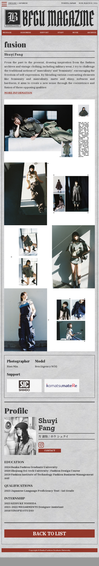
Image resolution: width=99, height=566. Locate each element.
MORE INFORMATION (18, 92)
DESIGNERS (25, 32)
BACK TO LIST (49, 533)
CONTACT (49, 450)
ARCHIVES (91, 32)
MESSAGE (7, 32)
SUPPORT (44, 32)
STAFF (61, 32)
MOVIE (75, 32)
